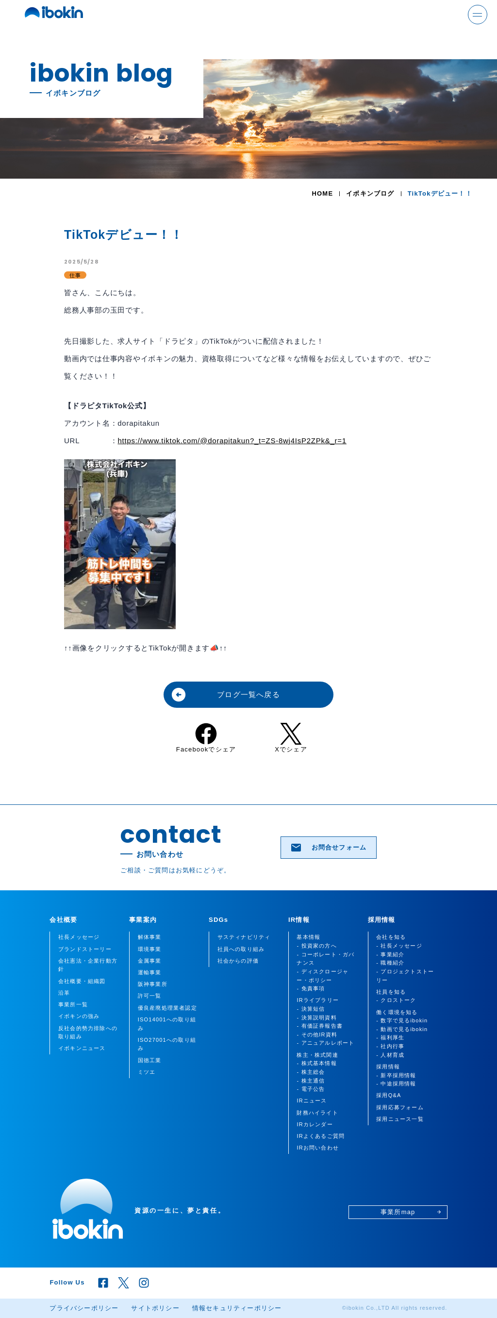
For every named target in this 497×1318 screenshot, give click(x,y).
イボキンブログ (370, 193)
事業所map (411, 1212)
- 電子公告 (311, 1089)
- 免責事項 (311, 988)
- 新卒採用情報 (396, 1075)
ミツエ (147, 1072)
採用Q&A (388, 1095)
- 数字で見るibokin (402, 1020)
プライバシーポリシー (84, 1308)
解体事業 (150, 937)
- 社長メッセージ (399, 946)
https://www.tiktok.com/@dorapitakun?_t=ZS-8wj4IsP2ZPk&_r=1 (231, 440)
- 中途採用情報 (396, 1083)
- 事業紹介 (390, 954)
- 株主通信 (311, 1081)
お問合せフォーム (328, 847)
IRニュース (312, 1100)
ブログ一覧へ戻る (225, 694)
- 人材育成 (390, 1055)
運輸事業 (150, 972)
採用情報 (382, 919)
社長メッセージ (78, 937)
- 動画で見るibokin (402, 1029)
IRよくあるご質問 (321, 1136)
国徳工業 (150, 1060)
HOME (322, 193)
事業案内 (143, 919)
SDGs (218, 919)
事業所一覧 (73, 1004)
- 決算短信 (311, 1009)
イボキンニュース (82, 1048)
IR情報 (299, 919)
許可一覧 (150, 996)
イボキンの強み (78, 1016)
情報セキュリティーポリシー (237, 1308)
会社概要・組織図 (82, 981)
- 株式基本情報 (316, 1063)
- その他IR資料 (317, 1034)
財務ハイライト (317, 1113)
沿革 (64, 993)
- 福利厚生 (390, 1037)
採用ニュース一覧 (400, 1119)
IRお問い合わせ (318, 1148)
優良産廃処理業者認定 (167, 1008)
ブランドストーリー (85, 949)
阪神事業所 (152, 984)
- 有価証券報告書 (320, 1026)
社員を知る (391, 992)
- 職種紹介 (390, 963)
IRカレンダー (314, 1124)
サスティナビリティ (244, 937)
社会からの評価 (238, 961)
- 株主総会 (311, 1072)
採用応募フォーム (400, 1107)
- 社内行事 (390, 1046)
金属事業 (150, 961)
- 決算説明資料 (316, 1017)
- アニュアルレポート (325, 1043)
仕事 (75, 275)
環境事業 (150, 949)
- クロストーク (396, 1000)
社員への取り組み (241, 949)
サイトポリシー (155, 1308)
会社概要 (63, 919)
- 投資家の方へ (316, 946)
